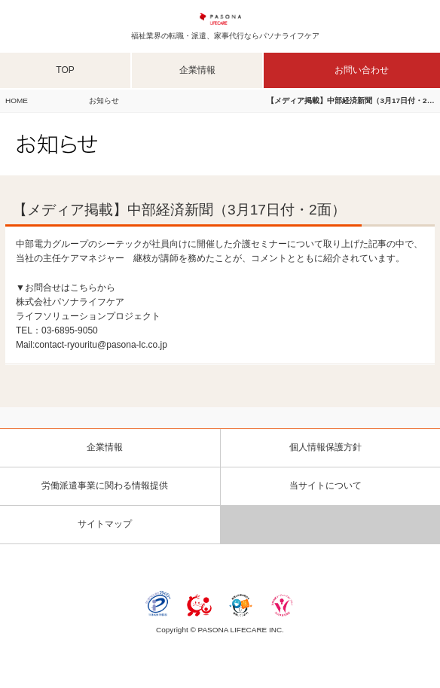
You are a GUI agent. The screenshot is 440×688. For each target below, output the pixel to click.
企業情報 (197, 70)
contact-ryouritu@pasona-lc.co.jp (101, 344)
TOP (65, 70)
